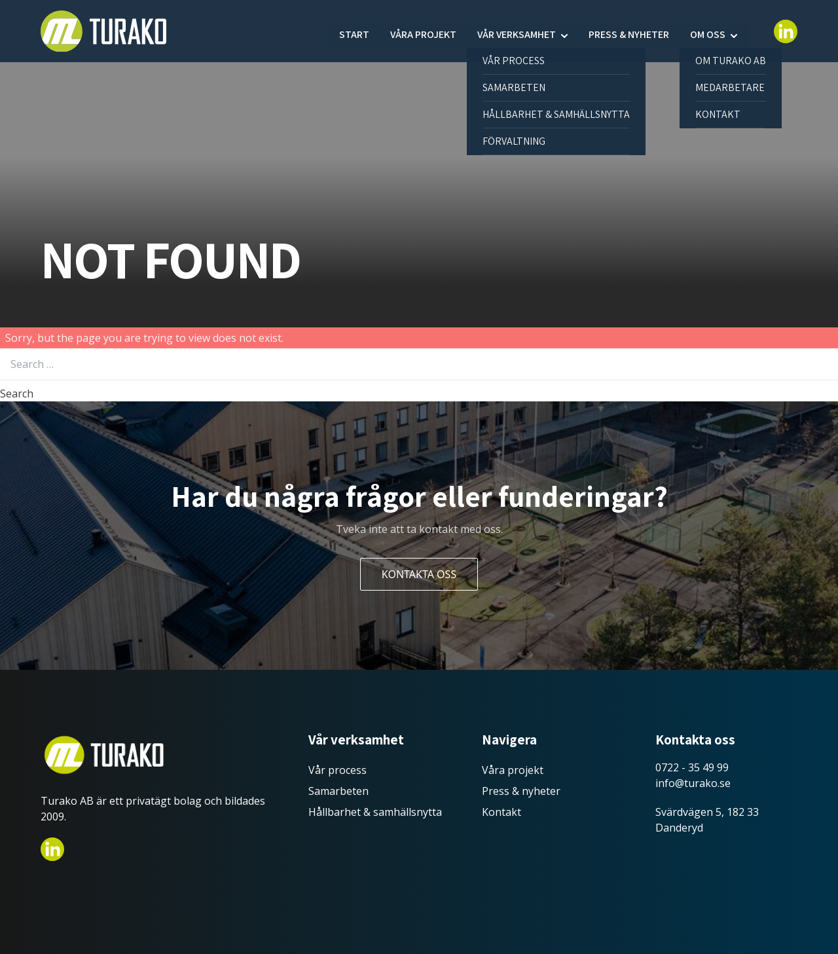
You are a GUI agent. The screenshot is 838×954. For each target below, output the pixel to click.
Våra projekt (423, 31)
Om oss (707, 31)
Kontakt (501, 812)
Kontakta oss (419, 574)
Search (16, 393)
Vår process (337, 770)
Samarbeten (338, 791)
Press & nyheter (629, 31)
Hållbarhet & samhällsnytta (375, 812)
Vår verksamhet (516, 31)
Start (354, 31)
